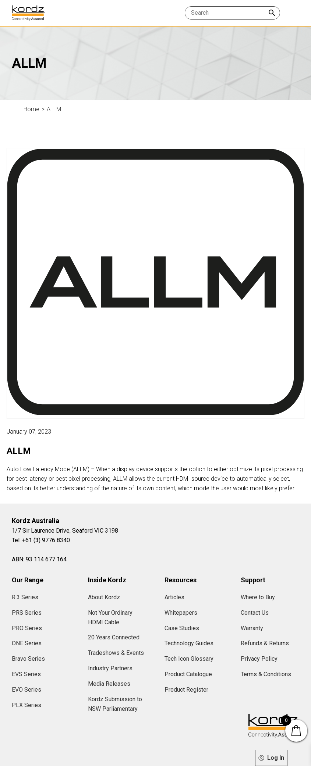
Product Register (186, 689)
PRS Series (27, 612)
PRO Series (27, 628)
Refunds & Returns (265, 643)
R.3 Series (25, 597)
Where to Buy (258, 597)
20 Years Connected (113, 637)
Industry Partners (110, 668)
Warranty (252, 628)
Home (31, 109)
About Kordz (104, 597)
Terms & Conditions (266, 674)
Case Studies (182, 628)
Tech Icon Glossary (189, 658)
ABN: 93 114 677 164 (39, 559)
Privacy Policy (259, 658)
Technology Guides (189, 643)
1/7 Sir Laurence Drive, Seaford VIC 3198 (65, 530)
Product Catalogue (188, 674)
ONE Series (27, 643)
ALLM (54, 109)
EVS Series (26, 674)
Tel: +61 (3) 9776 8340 (41, 540)
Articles (174, 597)
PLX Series (26, 705)
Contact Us (255, 612)
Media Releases (109, 683)
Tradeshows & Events (116, 652)
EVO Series (26, 689)
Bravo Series (28, 658)
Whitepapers (181, 612)
